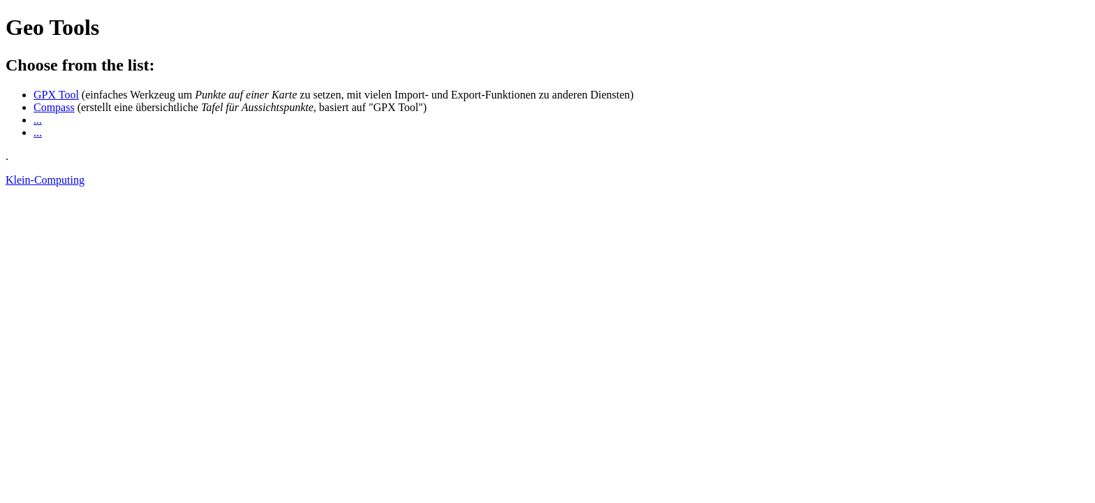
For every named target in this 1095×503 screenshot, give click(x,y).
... (38, 120)
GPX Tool (56, 95)
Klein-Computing (45, 180)
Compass (54, 107)
